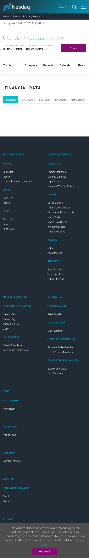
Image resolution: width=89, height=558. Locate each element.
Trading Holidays (56, 231)
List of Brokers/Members (60, 352)
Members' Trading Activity (61, 186)
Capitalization (54, 181)
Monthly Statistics (56, 176)
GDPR (6, 328)
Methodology (78, 100)
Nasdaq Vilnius (11, 324)
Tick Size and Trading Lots (60, 212)
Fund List (8, 219)
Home (6, 16)
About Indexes (54, 253)
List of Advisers (55, 373)
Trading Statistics (56, 172)
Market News (9, 435)
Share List (8, 172)
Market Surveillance (12, 345)
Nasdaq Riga (9, 319)
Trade (73, 48)
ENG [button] (61, 6)
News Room (9, 409)
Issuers (7, 176)
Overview (11, 100)
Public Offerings (55, 279)
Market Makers (55, 217)
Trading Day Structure (58, 207)
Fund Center (9, 229)
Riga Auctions (54, 269)
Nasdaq (16, 7)
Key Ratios (45, 100)
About (6, 496)
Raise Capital (54, 314)
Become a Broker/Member (60, 347)
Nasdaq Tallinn (10, 314)
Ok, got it (44, 551)
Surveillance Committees (15, 350)
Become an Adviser (57, 368)
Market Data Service (57, 222)
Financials (60, 100)
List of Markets (55, 203)
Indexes (51, 248)
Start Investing (54, 331)
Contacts (7, 501)
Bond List (8, 198)
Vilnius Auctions (55, 274)
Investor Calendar (56, 227)
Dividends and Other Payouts (18, 181)
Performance (28, 100)
